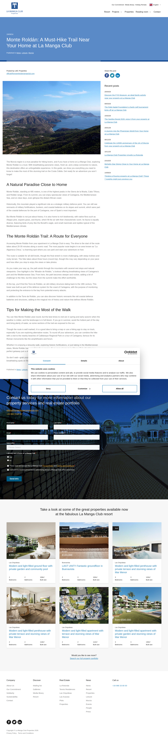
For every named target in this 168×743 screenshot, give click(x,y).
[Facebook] (9, 722)
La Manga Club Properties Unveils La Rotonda (124, 155)
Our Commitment (118, 5)
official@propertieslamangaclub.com (21, 74)
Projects (117, 12)
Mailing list (37, 686)
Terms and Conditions (26, 733)
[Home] (15, 8)
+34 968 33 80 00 (14, 414)
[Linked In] (20, 722)
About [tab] (121, 361)
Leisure (24, 53)
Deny (48, 389)
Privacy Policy (12, 733)
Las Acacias (64, 697)
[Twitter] (14, 722)
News (19, 53)
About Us (10, 686)
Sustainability (12, 697)
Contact (157, 12)
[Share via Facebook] (107, 75)
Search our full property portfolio (84, 658)
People (89, 708)
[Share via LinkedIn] (117, 75)
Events (89, 704)
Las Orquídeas (65, 693)
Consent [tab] (47, 361)
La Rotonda (64, 686)
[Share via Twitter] (112, 75)
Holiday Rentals (141, 5)
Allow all (120, 389)
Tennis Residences (67, 689)
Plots (61, 700)
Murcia (31, 53)
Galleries (36, 689)
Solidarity (10, 693)
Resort (107, 12)
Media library (129, 5)
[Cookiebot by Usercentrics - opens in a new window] (126, 352)
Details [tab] (84, 361)
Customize (84, 389)
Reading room (144, 12)
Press (88, 712)
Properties (129, 12)
